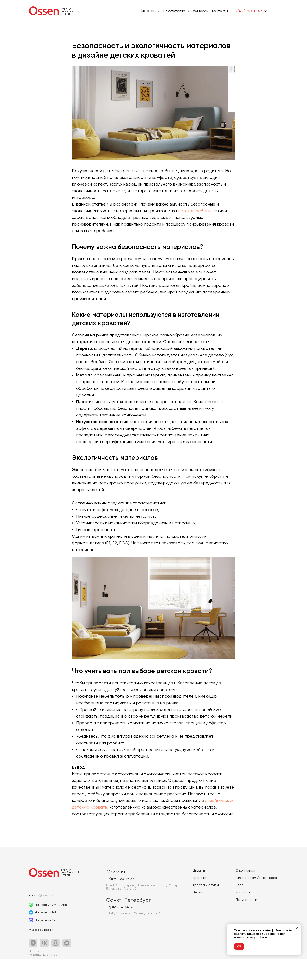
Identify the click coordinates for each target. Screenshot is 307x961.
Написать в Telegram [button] (50, 914)
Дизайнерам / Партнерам (257, 880)
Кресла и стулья (206, 887)
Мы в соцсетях (41, 932)
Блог (239, 887)
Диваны (199, 872)
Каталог (148, 11)
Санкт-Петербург (128, 902)
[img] (44, 10)
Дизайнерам (198, 11)
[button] (273, 10)
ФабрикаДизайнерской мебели (70, 11)
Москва (115, 874)
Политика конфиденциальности (44, 955)
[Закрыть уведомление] (297, 928)
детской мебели (194, 211)
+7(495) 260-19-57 (248, 11)
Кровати (199, 880)
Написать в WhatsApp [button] (51, 907)
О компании (245, 872)
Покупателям (174, 11)
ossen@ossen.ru (42, 897)
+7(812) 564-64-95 (120, 909)
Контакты (220, 11)
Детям (198, 894)
